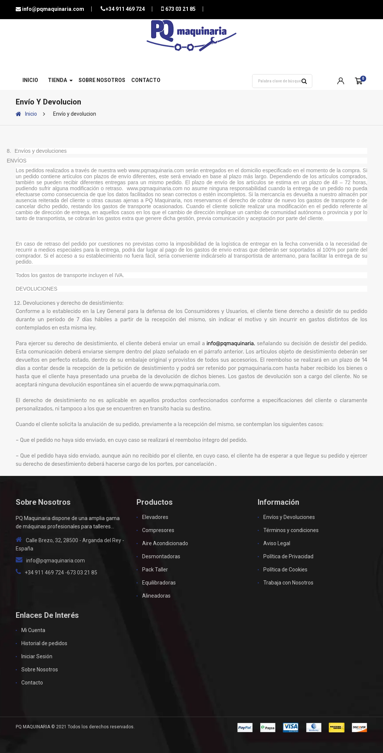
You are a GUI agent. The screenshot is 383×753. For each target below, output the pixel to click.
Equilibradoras (159, 583)
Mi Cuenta (33, 630)
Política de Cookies (285, 570)
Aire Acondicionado (165, 543)
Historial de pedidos (44, 643)
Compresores (158, 530)
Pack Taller (155, 570)
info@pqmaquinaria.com (52, 9)
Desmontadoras (161, 556)
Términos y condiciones (291, 530)
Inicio (30, 80)
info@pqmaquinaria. (230, 343)
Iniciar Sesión (36, 656)
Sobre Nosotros (102, 80)
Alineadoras (156, 596)
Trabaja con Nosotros (288, 583)
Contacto (145, 80)
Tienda (57, 80)
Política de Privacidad (288, 556)
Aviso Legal (276, 543)
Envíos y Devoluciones (289, 517)
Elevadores (155, 517)
